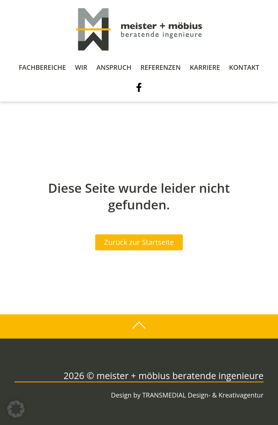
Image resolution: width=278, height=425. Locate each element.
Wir (81, 67)
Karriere (205, 67)
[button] (16, 409)
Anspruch (113, 67)
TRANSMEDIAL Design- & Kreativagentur (203, 395)
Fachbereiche (42, 67)
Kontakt (244, 67)
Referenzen (160, 67)
